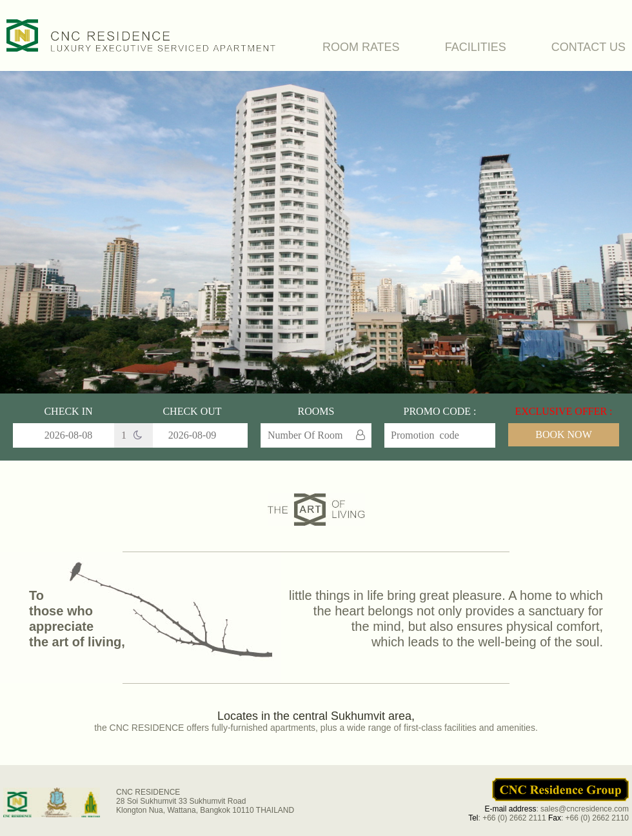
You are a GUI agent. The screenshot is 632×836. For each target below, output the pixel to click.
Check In (68, 411)
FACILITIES (475, 47)
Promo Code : (440, 411)
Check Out (192, 411)
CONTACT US (588, 47)
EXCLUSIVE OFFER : (563, 411)
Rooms (316, 411)
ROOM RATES (361, 47)
